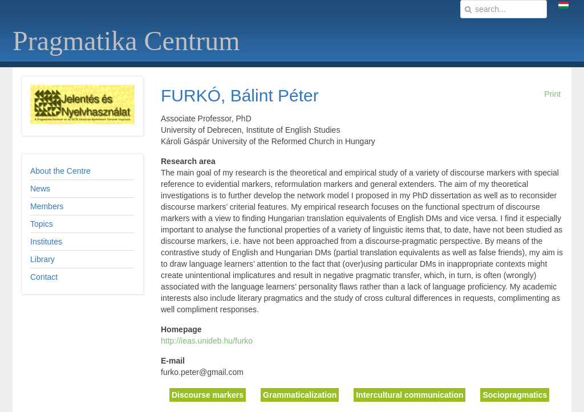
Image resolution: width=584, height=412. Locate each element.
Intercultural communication (409, 394)
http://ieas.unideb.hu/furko (207, 340)
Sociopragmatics (514, 394)
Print (552, 94)
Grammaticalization (299, 394)
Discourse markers (208, 394)
